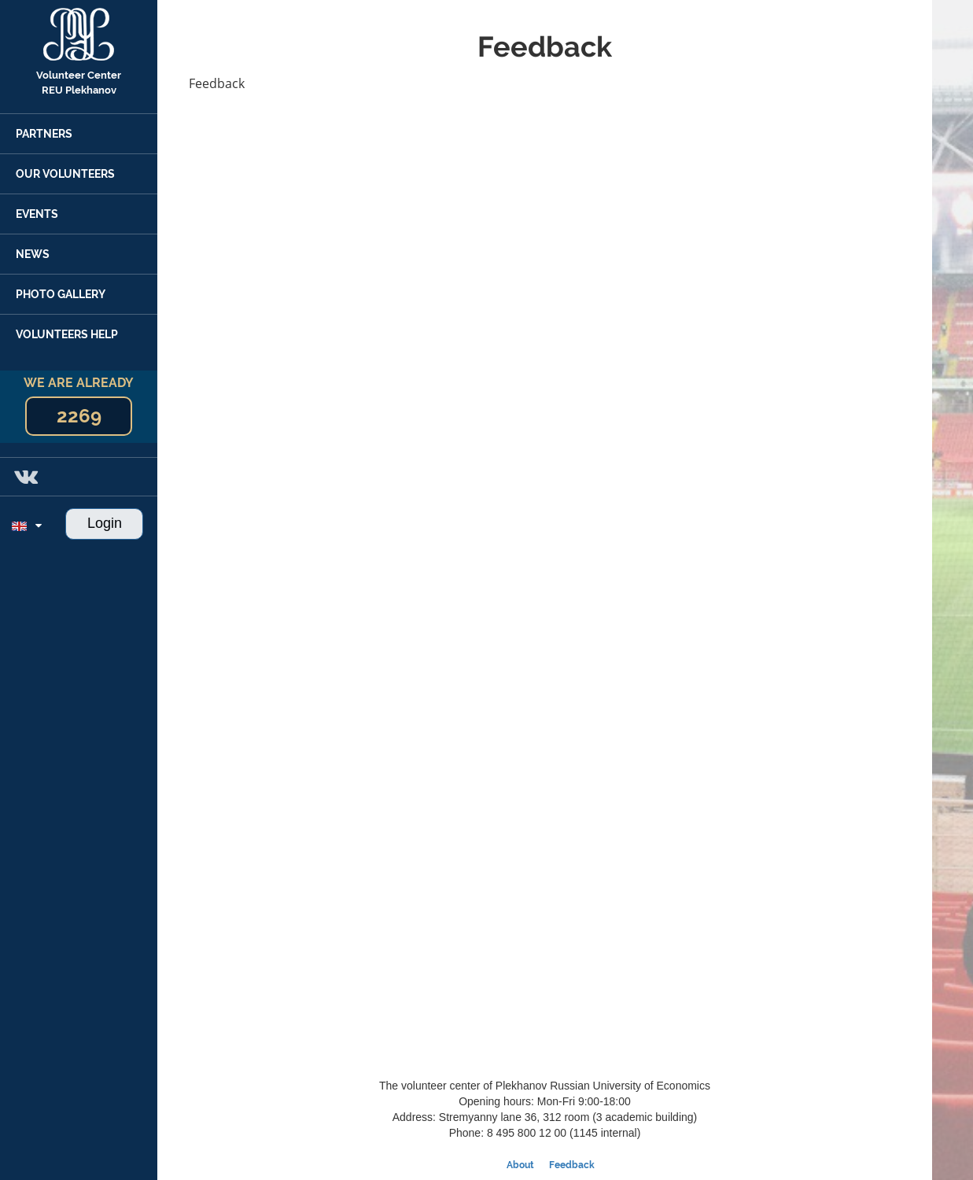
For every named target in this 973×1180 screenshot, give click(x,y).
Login (104, 523)
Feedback (572, 1165)
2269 (79, 415)
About (520, 1165)
